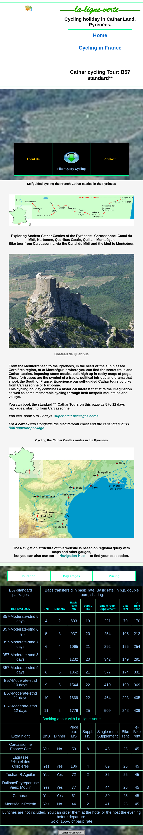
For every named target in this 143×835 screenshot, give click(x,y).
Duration (29, 576)
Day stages (71, 576)
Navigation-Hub (72, 556)
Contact (110, 159)
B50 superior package (26, 428)
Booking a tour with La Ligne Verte (71, 719)
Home (100, 35)
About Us (33, 159)
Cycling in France (100, 48)
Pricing (114, 576)
